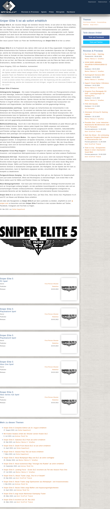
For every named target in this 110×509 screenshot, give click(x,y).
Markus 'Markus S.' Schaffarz (25, 442)
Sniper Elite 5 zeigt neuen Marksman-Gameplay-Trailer (25, 494)
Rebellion (55, 286)
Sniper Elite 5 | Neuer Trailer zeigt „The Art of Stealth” (24, 476)
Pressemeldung (101, 22)
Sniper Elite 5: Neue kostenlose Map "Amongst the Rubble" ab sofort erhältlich (34, 464)
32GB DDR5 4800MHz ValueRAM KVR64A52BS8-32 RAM (96, 65)
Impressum (92, 2)
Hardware (71, 12)
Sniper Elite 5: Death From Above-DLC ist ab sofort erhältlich (27, 446)
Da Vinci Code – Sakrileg (94, 54)
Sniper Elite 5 (94, 24)
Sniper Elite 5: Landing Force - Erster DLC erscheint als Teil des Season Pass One (35, 470)
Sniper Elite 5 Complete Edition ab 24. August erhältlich (25, 428)
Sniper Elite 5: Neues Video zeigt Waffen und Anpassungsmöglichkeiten (31, 488)
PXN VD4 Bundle (91, 104)
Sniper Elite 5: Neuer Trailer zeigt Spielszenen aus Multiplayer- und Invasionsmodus (36, 482)
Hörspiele (60, 12)
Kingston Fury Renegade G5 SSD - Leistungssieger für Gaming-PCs (95, 93)
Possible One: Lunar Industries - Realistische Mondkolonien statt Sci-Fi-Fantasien (97, 125)
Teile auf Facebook (96, 37)
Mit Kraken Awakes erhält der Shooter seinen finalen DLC (26, 434)
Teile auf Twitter (96, 42)
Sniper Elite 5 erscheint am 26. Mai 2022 (19, 500)
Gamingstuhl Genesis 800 (94, 75)
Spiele (44, 12)
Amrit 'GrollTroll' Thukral (24, 478)
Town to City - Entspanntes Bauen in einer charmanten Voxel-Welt (95, 150)
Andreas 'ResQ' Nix (21, 436)
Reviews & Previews (30, 12)
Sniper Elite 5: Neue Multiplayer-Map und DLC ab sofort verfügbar (29, 458)
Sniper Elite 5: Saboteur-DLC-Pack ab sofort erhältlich (24, 440)
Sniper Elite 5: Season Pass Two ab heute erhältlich (24, 452)
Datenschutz (102, 2)
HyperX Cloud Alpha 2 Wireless (97, 83)
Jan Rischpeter (90, 108)
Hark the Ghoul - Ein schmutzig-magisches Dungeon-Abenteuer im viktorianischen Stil (97, 137)
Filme (51, 12)
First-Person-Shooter (52, 283)
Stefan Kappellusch (18, 209)
